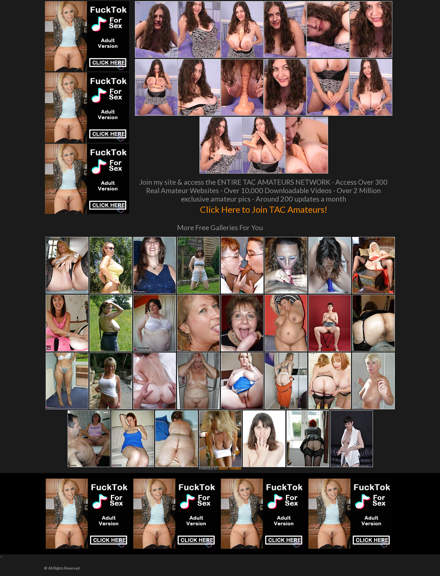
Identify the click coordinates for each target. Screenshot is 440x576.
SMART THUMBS (230, 468)
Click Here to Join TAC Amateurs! (264, 209)
